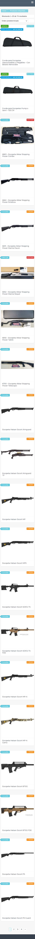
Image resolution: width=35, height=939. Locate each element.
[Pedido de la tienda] (14, 21)
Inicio (4, 11)
